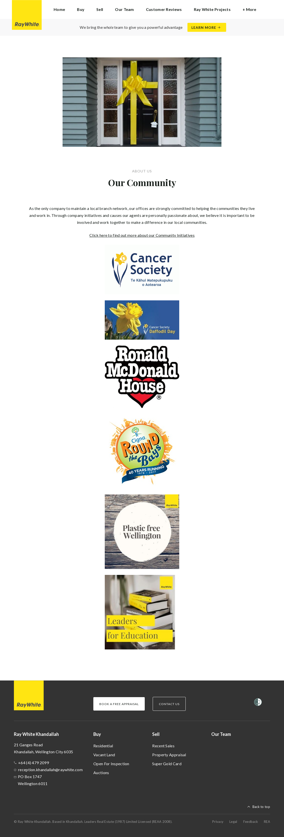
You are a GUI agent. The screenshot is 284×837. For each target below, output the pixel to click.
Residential (103, 745)
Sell (156, 734)
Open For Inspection (111, 763)
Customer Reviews (164, 9)
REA (267, 822)
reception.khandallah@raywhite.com (50, 769)
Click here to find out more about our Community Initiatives (142, 235)
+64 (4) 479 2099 (33, 762)
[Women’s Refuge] (258, 703)
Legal (233, 822)
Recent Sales (163, 745)
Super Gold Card (166, 763)
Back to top (261, 807)
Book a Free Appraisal (119, 704)
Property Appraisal (169, 754)
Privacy (217, 822)
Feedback (250, 822)
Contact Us (169, 704)
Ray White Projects (212, 9)
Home (59, 9)
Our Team (124, 9)
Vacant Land (104, 754)
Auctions (101, 772)
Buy (97, 734)
